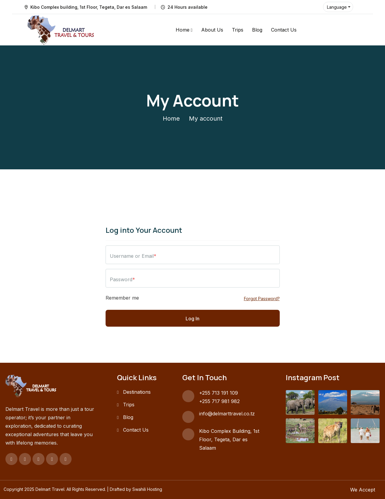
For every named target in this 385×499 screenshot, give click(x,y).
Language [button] (337, 7)
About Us (212, 30)
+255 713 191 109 (218, 393)
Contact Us (284, 30)
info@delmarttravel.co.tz (227, 414)
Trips (237, 30)
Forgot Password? (262, 298)
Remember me (122, 297)
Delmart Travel (49, 489)
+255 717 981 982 (219, 401)
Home (182, 30)
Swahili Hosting (147, 489)
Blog (257, 30)
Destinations (137, 392)
